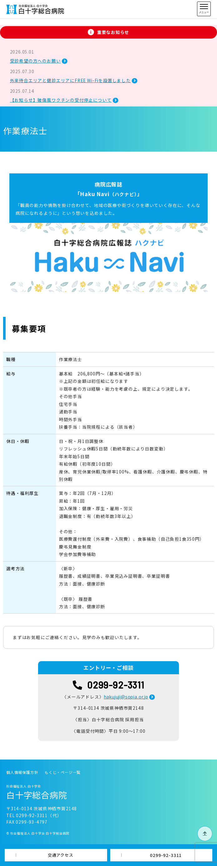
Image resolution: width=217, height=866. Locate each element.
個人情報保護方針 (22, 772)
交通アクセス (60, 855)
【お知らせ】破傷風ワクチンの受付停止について (61, 100)
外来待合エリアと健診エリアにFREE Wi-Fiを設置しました (70, 80)
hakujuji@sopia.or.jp (126, 697)
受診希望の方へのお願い (35, 61)
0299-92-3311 (166, 855)
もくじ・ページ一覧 (63, 772)
